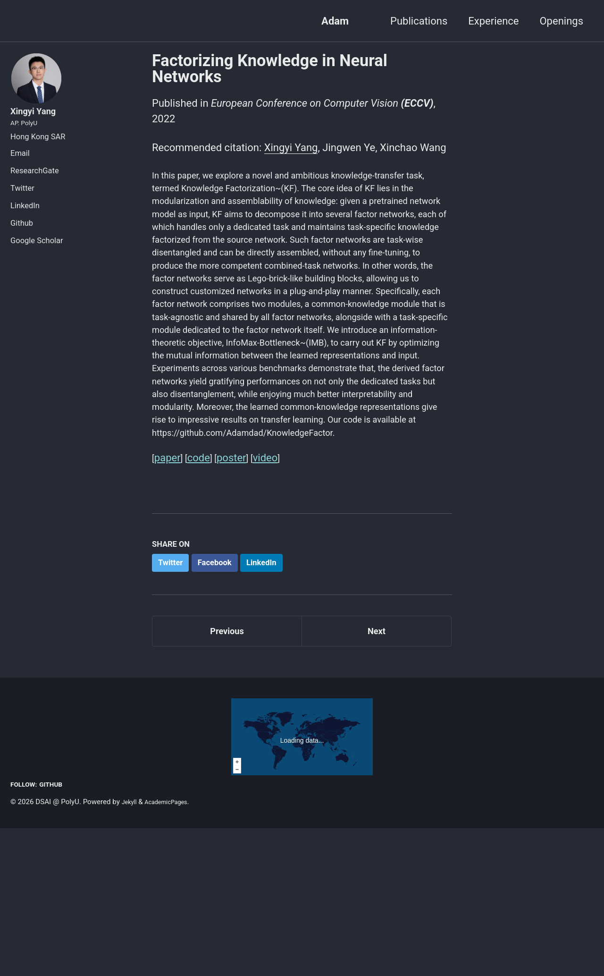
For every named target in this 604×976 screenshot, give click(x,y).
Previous (227, 775)
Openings (561, 21)
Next (376, 775)
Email (20, 169)
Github (21, 239)
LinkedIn (25, 221)
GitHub (59, 931)
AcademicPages (173, 949)
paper (168, 596)
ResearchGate (34, 186)
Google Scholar (36, 256)
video (270, 596)
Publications (418, 21)
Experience (493, 21)
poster (235, 596)
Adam (335, 21)
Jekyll (131, 949)
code (200, 596)
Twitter (22, 204)
